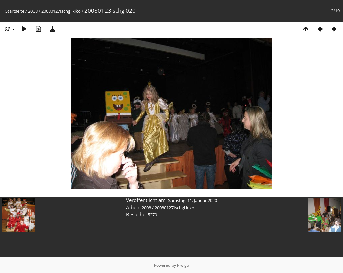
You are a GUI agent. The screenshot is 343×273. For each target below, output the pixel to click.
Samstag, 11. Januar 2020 (192, 200)
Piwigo (183, 265)
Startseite (14, 11)
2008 (33, 11)
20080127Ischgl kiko (61, 11)
